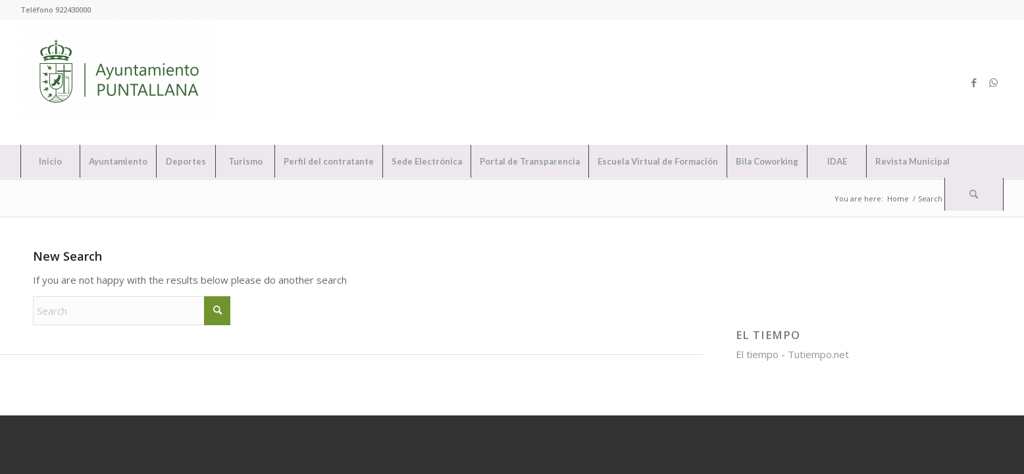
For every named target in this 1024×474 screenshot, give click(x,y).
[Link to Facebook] (974, 82)
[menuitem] (50, 161)
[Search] (974, 194)
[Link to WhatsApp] (994, 82)
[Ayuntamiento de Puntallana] (119, 82)
